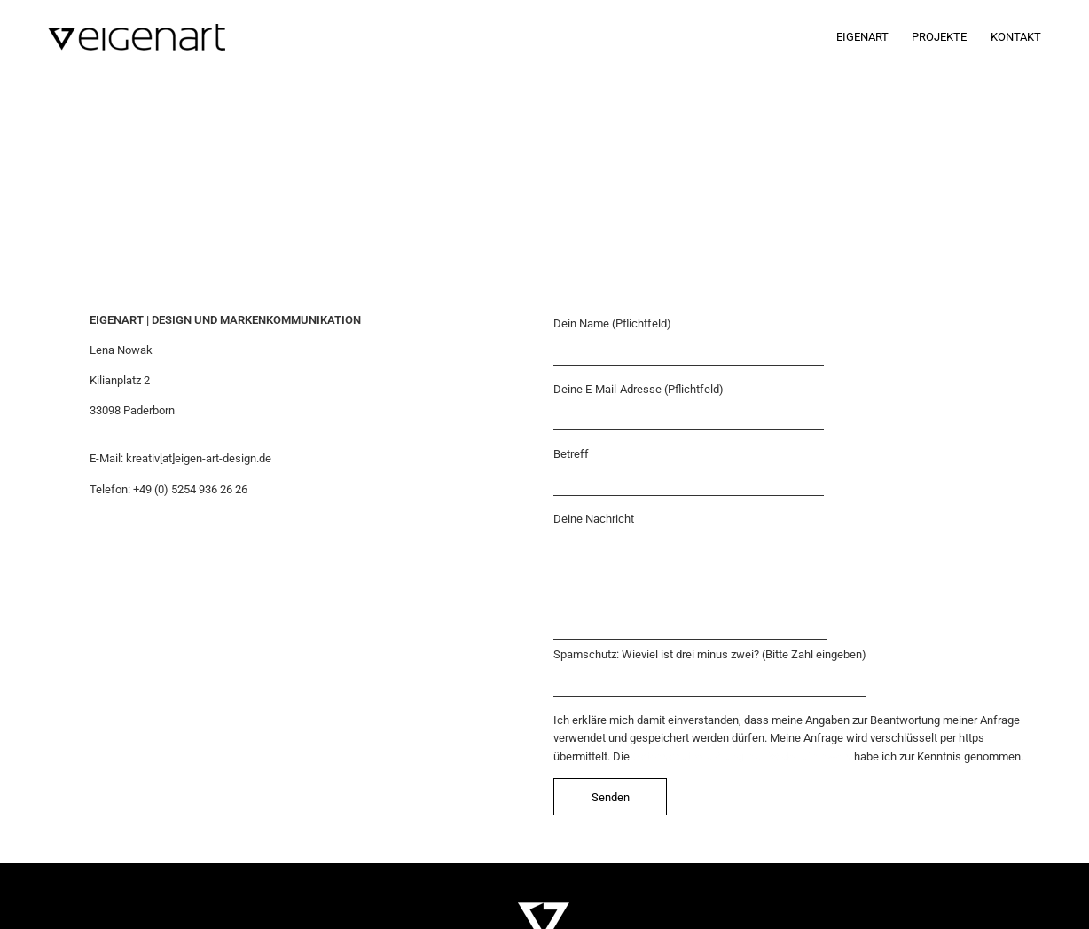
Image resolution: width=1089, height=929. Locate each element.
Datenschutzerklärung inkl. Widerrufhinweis (741, 756)
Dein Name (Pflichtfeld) (688, 341)
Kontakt (1016, 37)
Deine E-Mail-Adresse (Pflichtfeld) (688, 406)
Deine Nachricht (690, 576)
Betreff (688, 471)
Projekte (939, 37)
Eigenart (862, 37)
